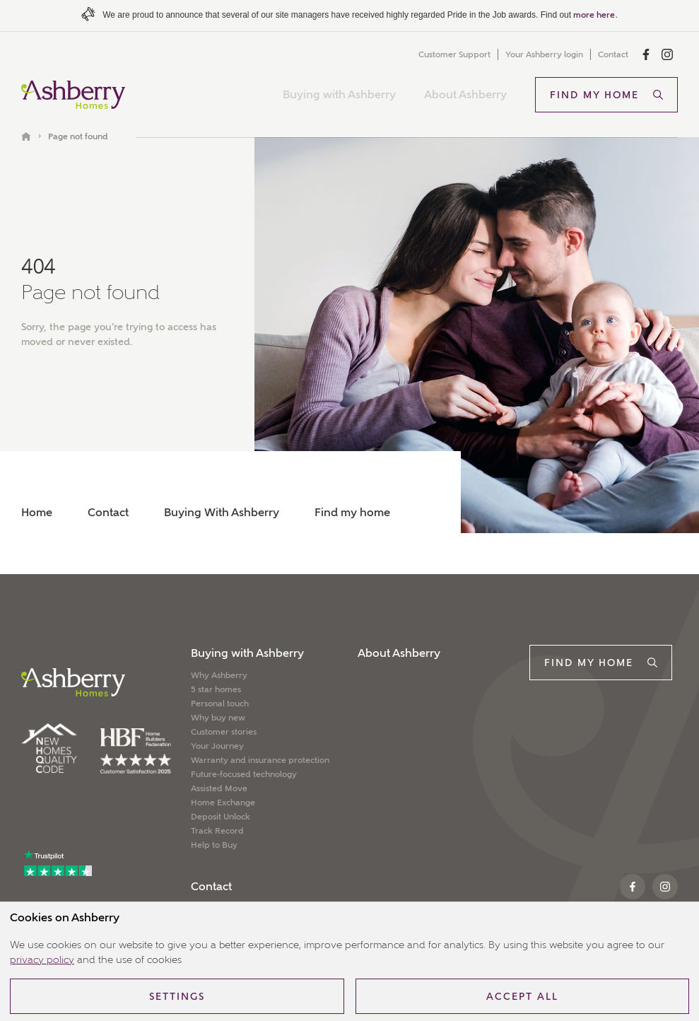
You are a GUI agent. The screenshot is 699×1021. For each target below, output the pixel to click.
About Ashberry (465, 94)
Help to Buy (214, 845)
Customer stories (224, 732)
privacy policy (42, 959)
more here (594, 15)
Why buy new (218, 718)
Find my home (352, 512)
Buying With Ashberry (221, 512)
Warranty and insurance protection (260, 760)
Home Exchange (223, 802)
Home (36, 512)
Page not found (78, 136)
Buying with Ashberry (339, 94)
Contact (613, 54)
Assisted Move (219, 788)
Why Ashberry (219, 675)
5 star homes (216, 689)
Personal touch (220, 703)
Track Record (217, 831)
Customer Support (454, 54)
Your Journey (217, 746)
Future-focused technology (244, 774)
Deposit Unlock (220, 817)
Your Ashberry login (544, 54)
